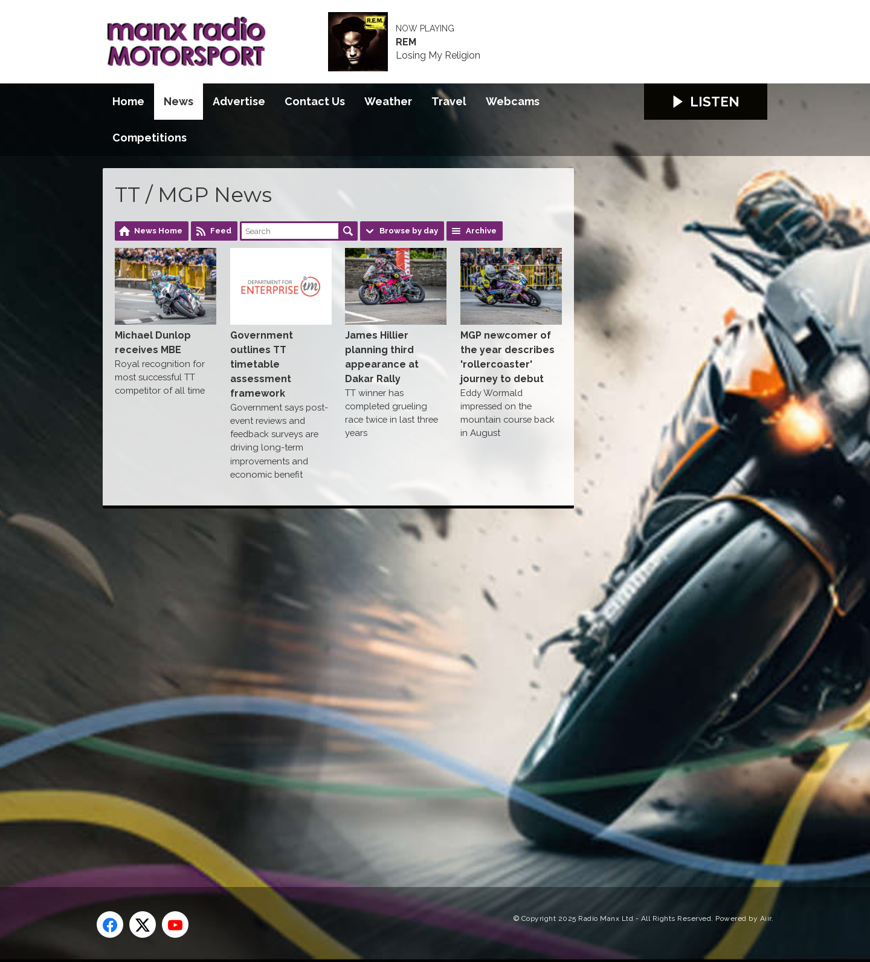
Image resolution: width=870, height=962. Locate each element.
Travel (448, 101)
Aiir (766, 918)
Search (348, 231)
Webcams (513, 101)
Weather (388, 101)
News (178, 101)
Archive (481, 230)
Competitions (149, 137)
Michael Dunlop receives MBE (165, 301)
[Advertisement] (329, 684)
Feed (220, 230)
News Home (158, 230)
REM (406, 42)
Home (128, 101)
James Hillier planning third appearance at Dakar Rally (395, 316)
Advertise (239, 101)
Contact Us (315, 101)
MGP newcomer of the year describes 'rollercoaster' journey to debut (511, 316)
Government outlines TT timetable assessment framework (281, 323)
